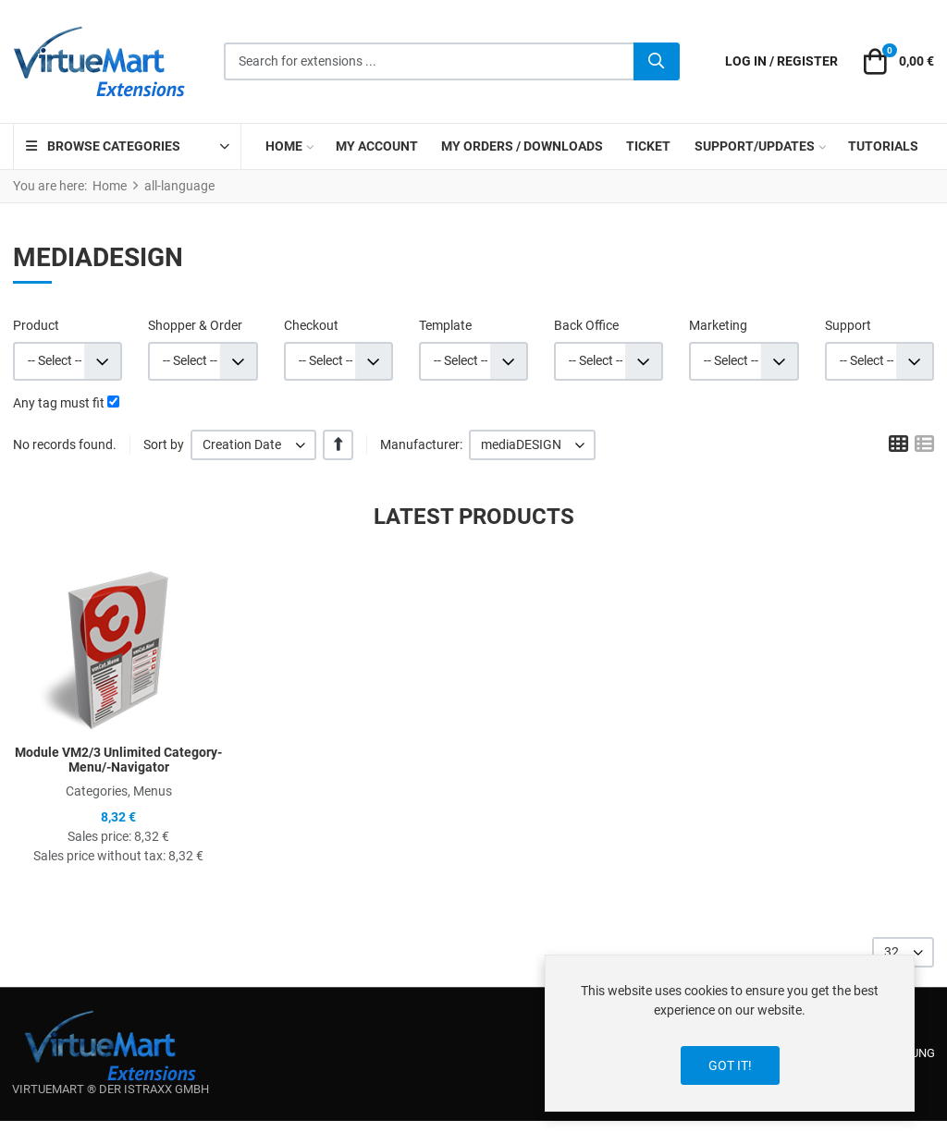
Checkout (311, 325)
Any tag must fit (59, 403)
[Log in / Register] (781, 61)
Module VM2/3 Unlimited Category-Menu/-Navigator (118, 760)
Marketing (718, 325)
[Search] (656, 62)
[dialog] (730, 1033)
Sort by (163, 444)
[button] (896, 62)
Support (848, 325)
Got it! (730, 1065)
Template (445, 325)
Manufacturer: (421, 444)
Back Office (586, 325)
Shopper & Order (195, 325)
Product (36, 325)
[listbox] (253, 445)
